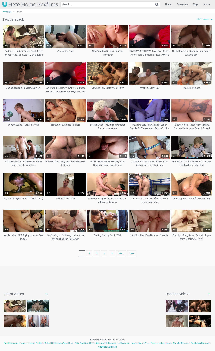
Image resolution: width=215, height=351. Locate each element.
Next (121, 253)
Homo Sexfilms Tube (39, 343)
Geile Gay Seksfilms (84, 343)
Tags (195, 4)
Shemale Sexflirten (107, 346)
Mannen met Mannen (118, 343)
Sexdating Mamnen (200, 343)
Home (168, 4)
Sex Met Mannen (180, 343)
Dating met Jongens (161, 343)
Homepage (6, 11)
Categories (182, 4)
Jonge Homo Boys (140, 343)
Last (132, 253)
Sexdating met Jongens (15, 343)
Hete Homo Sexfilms (30, 4)
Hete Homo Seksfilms (62, 343)
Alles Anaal (101, 343)
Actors (206, 4)
